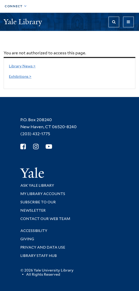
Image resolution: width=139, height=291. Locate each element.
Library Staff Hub (38, 256)
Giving (27, 239)
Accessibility (33, 231)
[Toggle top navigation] (15, 6)
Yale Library (24, 22)
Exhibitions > (20, 76)
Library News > (22, 66)
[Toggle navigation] (128, 22)
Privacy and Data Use (42, 247)
